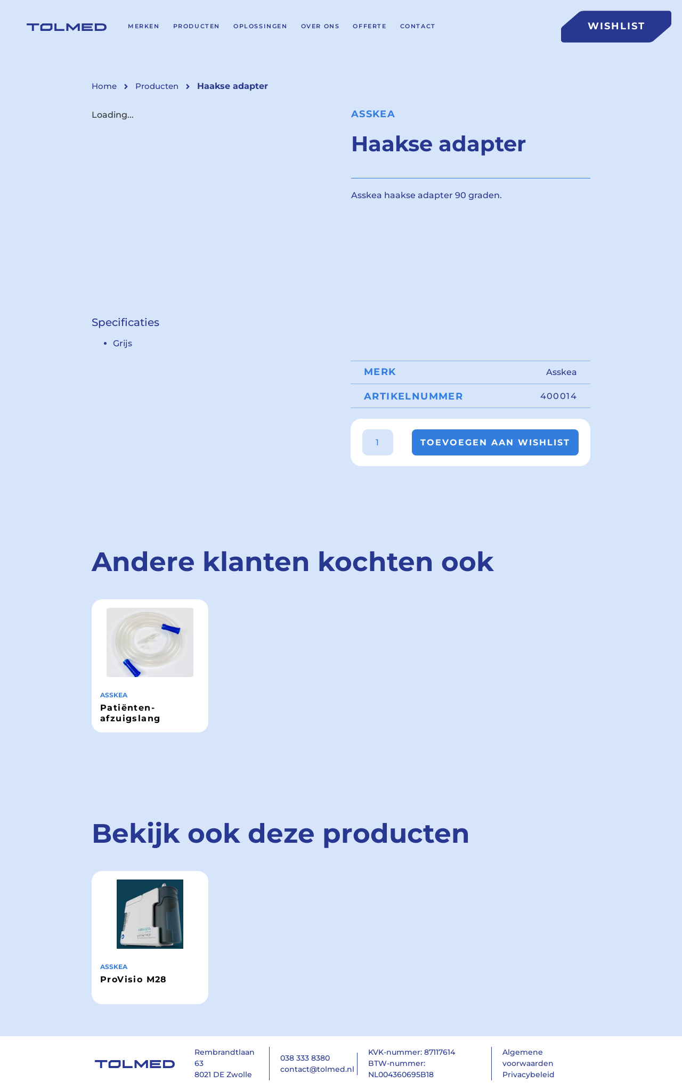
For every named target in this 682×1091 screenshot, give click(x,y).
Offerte (369, 26)
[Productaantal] (377, 442)
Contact (418, 26)
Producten (196, 26)
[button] (232, 86)
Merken (144, 26)
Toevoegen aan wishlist (495, 442)
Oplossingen (260, 26)
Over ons (320, 26)
